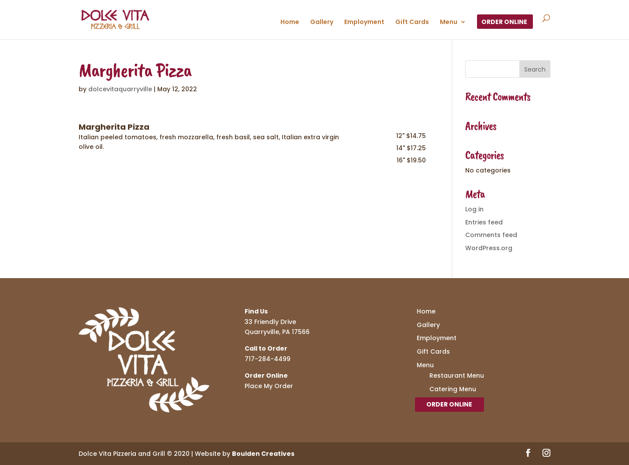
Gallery (321, 22)
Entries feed (484, 222)
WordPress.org (488, 248)
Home (289, 22)
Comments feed (491, 235)
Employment (364, 22)
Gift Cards (412, 22)
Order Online (504, 22)
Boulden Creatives (263, 453)
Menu (448, 22)
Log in (474, 209)
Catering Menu (452, 389)
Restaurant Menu (456, 375)
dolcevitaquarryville (120, 89)
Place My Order (269, 386)
